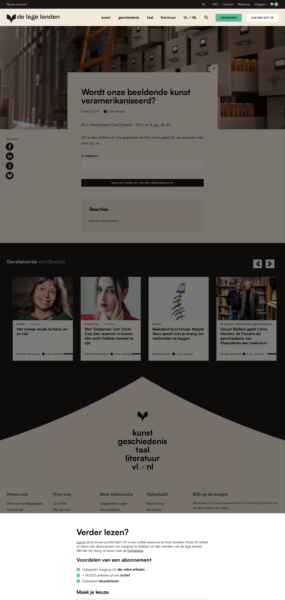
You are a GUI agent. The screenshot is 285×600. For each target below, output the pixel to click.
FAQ (215, 4)
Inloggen (260, 4)
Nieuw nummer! (17, 4)
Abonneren (228, 17)
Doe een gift (262, 17)
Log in (81, 542)
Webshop (244, 4)
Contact (228, 4)
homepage (135, 551)
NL (203, 4)
